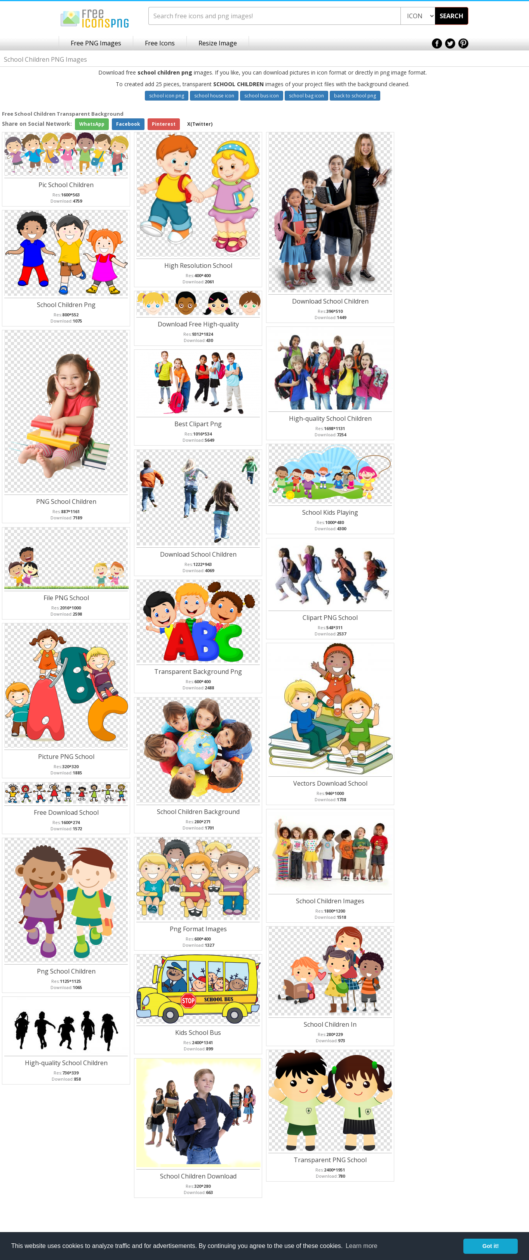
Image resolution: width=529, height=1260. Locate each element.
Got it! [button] (490, 1246)
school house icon (214, 95)
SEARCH (451, 16)
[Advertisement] (498, 233)
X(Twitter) (199, 124)
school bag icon (306, 95)
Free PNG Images (96, 43)
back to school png (355, 95)
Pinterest (164, 124)
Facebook (128, 124)
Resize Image (217, 43)
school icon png (166, 95)
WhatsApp (91, 124)
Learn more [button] (362, 1246)
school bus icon (261, 95)
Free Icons (160, 43)
